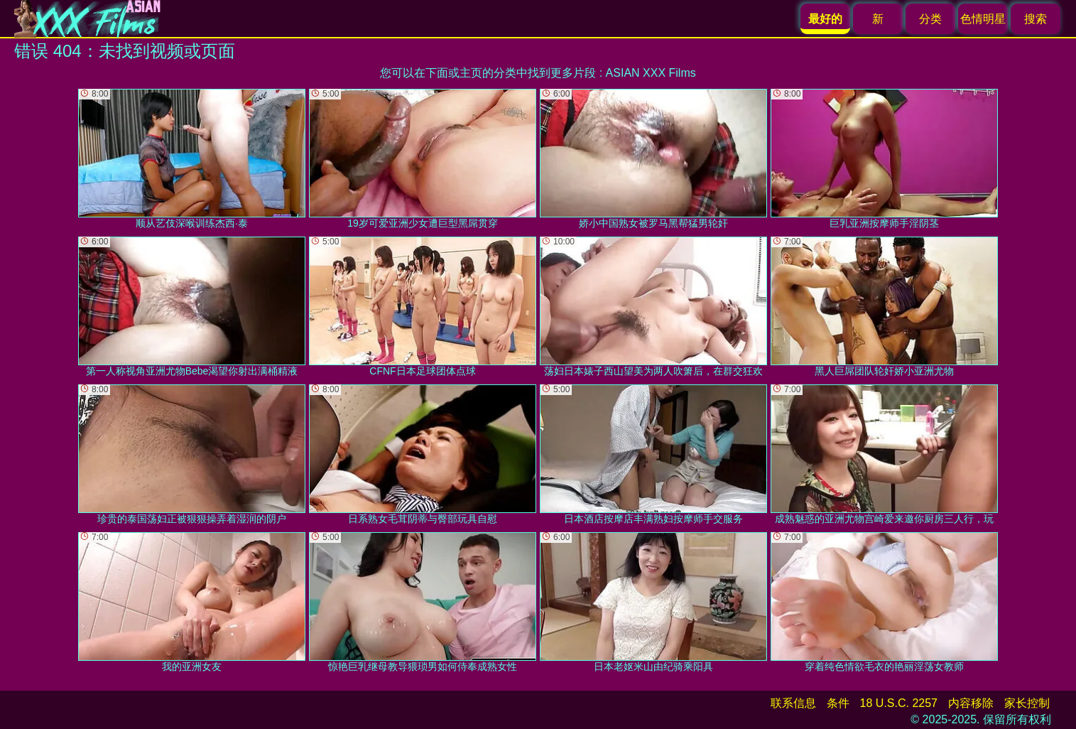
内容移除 (971, 703)
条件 (838, 703)
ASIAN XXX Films (651, 73)
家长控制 (1027, 703)
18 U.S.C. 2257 (899, 703)
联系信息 (793, 703)
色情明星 (983, 19)
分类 (930, 19)
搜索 (1035, 19)
